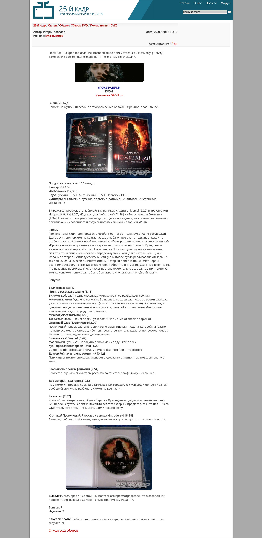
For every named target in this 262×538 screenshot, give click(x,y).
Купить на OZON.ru (109, 95)
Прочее (211, 3)
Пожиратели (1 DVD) (103, 25)
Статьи (185, 3)
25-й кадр (39, 25)
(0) (173, 44)
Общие (64, 25)
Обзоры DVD (79, 25)
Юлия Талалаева (54, 35)
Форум (226, 3)
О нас (197, 3)
